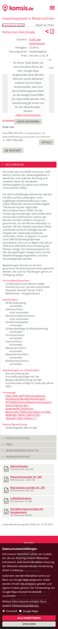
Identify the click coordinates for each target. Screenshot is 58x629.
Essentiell (11, 611)
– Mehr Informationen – (28, 115)
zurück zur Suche (13, 25)
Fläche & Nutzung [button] (18, 438)
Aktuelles (29, 542)
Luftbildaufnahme (20, 498)
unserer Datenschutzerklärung (20, 605)
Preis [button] (9, 444)
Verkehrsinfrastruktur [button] (22, 450)
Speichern (29, 624)
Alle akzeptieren (29, 618)
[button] (46, 142)
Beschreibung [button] (15, 164)
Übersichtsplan (19, 466)
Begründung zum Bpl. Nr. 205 (27, 487)
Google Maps (30, 611)
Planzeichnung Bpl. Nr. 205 (26, 477)
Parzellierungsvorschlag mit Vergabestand (26, 510)
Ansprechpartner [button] (18, 456)
